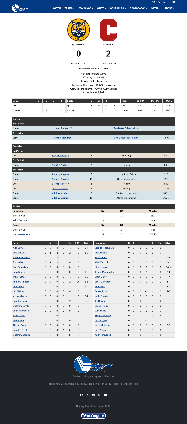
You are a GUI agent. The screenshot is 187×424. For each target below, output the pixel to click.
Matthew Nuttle (21, 304)
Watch (57, 8)
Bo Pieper (100, 285)
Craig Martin (101, 275)
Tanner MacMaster (104, 271)
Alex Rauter (62, 128)
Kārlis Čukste (101, 294)
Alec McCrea (19, 323)
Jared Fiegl (18, 285)
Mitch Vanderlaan (62, 137)
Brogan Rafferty (60, 155)
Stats (100, 8)
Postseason (137, 8)
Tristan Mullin (132, 128)
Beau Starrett (20, 271)
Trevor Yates (19, 275)
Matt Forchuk (101, 261)
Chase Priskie (102, 304)
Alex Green (18, 318)
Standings (84, 8)
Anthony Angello (60, 164)
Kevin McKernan (103, 323)
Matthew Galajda (21, 233)
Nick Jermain (101, 266)
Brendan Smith (20, 328)
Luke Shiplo (100, 309)
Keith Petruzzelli (21, 219)
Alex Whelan (101, 251)
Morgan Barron (20, 294)
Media (155, 8)
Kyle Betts (118, 128)
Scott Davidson (60, 188)
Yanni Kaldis (19, 313)
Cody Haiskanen (21, 309)
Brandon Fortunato (104, 247)
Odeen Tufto (101, 290)
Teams (68, 8)
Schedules (117, 8)
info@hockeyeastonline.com (98, 374)
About (169, 8)
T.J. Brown (100, 299)
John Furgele (101, 318)
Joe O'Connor (101, 328)
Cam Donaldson (20, 266)
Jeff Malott (18, 290)
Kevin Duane (101, 256)
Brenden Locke (20, 299)
